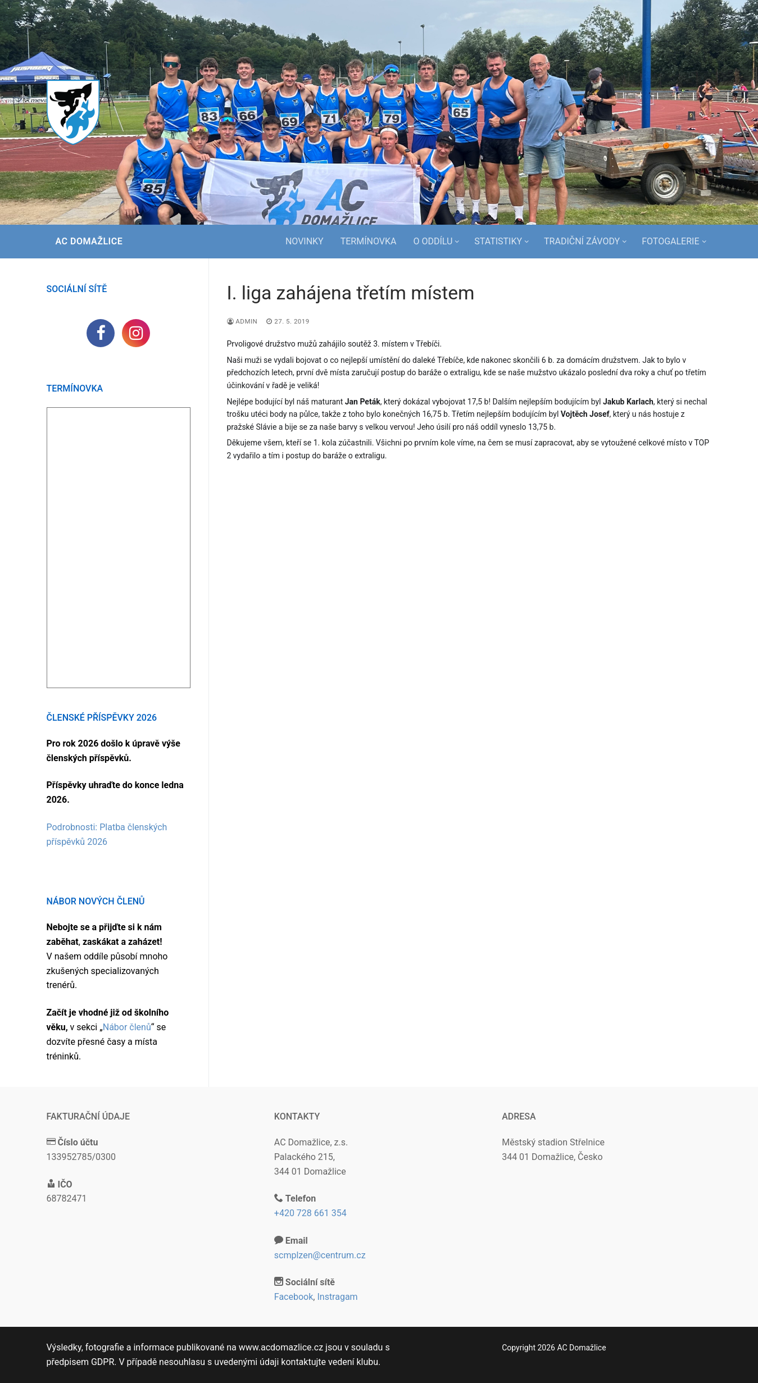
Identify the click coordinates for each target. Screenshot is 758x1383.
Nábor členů (127, 1027)
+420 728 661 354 (310, 1213)
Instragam (337, 1296)
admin (242, 321)
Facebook (293, 1296)
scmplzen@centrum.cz (320, 1255)
